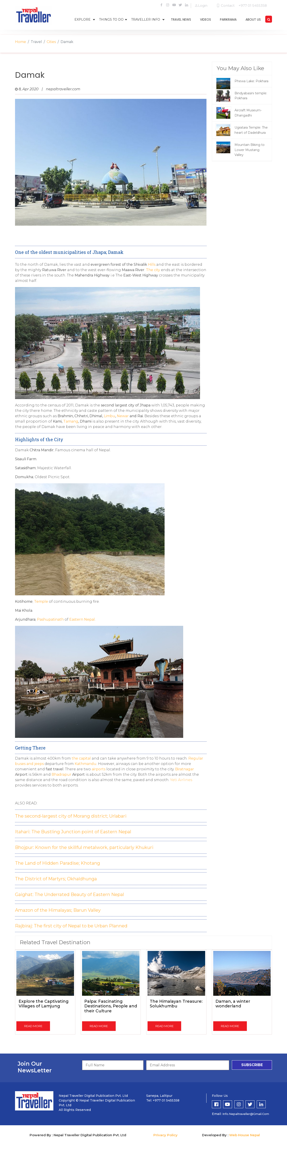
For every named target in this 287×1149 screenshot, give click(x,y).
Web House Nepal (244, 1135)
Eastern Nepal (82, 619)
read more (33, 1026)
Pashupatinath (50, 619)
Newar (123, 416)
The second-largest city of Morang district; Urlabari (70, 816)
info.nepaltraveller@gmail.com (245, 1114)
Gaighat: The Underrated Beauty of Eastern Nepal (69, 894)
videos (205, 19)
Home (20, 42)
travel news (181, 19)
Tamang (70, 421)
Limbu (109, 416)
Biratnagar (184, 769)
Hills (151, 264)
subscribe (252, 1065)
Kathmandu (85, 764)
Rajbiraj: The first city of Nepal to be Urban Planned (71, 926)
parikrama (228, 19)
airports (98, 769)
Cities (51, 42)
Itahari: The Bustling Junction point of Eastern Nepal (73, 831)
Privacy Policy (165, 1135)
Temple (41, 601)
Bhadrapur (61, 774)
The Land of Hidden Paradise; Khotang (57, 863)
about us (253, 19)
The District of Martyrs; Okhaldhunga (56, 878)
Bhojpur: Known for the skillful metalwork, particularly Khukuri (84, 847)
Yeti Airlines (180, 780)
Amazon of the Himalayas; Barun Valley (58, 910)
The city (153, 270)
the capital (81, 758)
